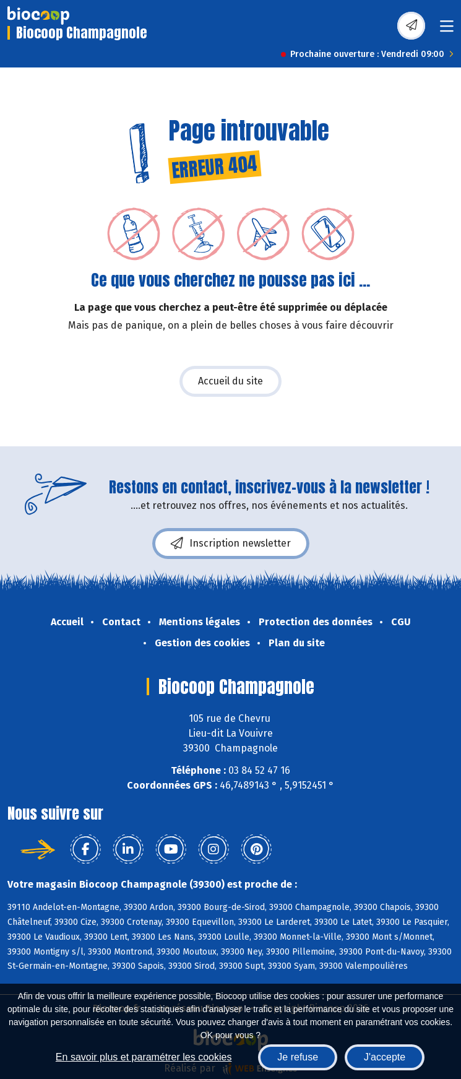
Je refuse (297, 1057)
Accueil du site (230, 381)
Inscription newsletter (231, 543)
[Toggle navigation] (447, 30)
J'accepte (384, 1057)
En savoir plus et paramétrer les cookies (144, 1057)
